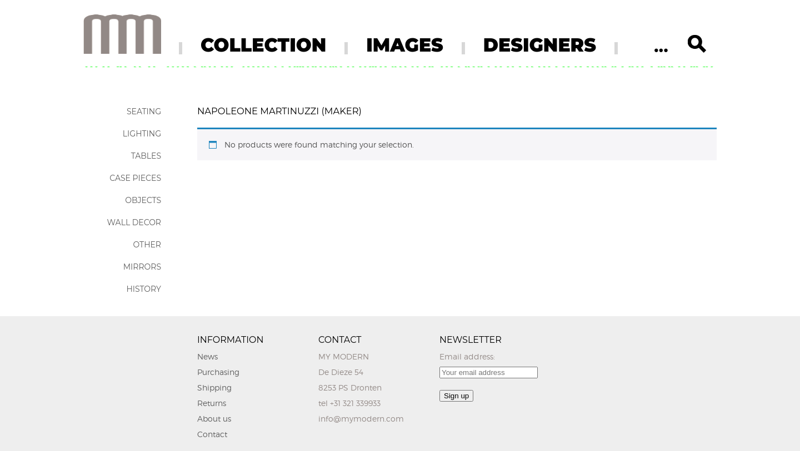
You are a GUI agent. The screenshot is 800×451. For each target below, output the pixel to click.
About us (214, 418)
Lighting (142, 134)
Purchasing (218, 372)
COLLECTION (263, 45)
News (207, 356)
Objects (143, 200)
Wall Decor (134, 222)
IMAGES (404, 45)
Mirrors (142, 267)
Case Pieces (135, 178)
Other (147, 245)
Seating (144, 111)
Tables (146, 156)
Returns (211, 403)
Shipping (214, 387)
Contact (212, 434)
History (143, 289)
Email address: (467, 356)
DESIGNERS (539, 45)
